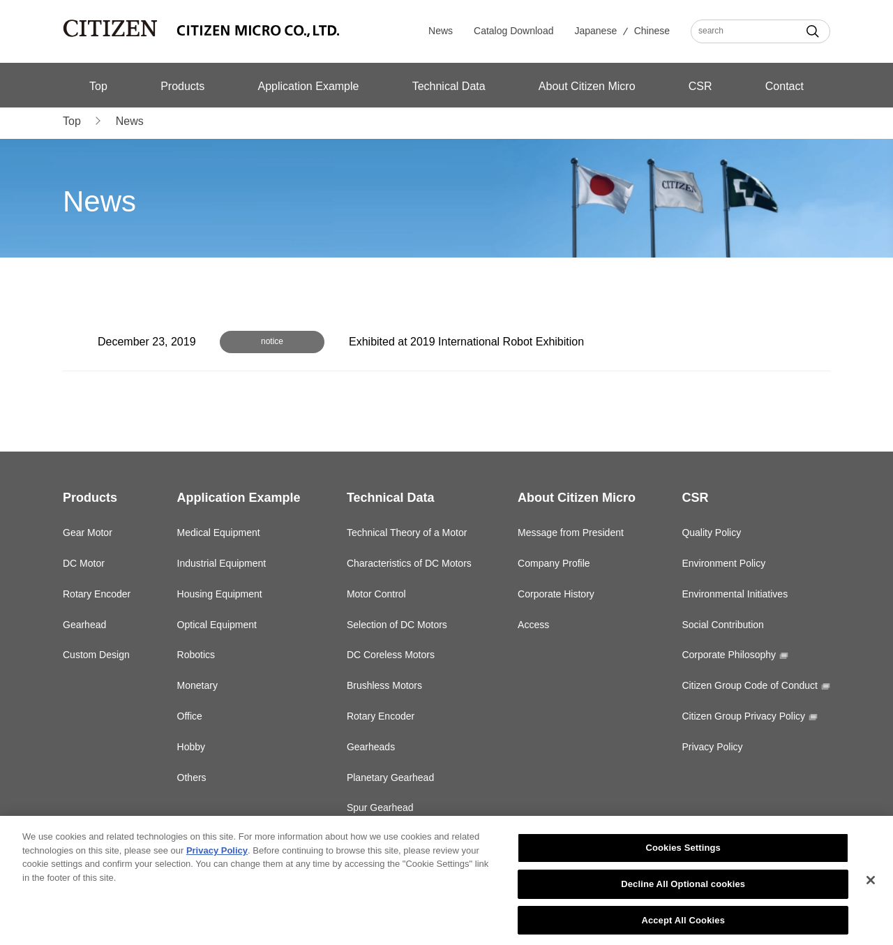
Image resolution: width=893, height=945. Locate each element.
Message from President (571, 532)
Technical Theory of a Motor (407, 532)
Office (189, 716)
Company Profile (554, 563)
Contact (784, 86)
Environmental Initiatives (735, 594)
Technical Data (449, 86)
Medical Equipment (218, 532)
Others (192, 777)
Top (98, 86)
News (440, 30)
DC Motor (84, 563)
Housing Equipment (219, 594)
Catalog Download (513, 30)
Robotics (196, 654)
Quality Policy (711, 532)
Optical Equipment (217, 624)
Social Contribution (723, 624)
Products (182, 86)
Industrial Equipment (222, 563)
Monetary (197, 685)
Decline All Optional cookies (683, 887)
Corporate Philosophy (729, 654)
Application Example (308, 86)
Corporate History (556, 594)
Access (533, 624)
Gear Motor (87, 532)
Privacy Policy (712, 746)
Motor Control (376, 594)
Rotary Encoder (96, 594)
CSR (700, 86)
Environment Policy (723, 563)
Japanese (595, 30)
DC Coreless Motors (391, 654)
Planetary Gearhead (390, 777)
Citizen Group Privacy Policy (743, 716)
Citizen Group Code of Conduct (750, 685)
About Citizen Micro (587, 86)
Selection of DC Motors (397, 624)
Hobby (191, 746)
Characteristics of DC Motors (409, 563)
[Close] (870, 884)
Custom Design (96, 654)
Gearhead (84, 624)
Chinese (652, 30)
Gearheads (371, 746)
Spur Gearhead (380, 807)
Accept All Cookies (683, 923)
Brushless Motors (384, 685)
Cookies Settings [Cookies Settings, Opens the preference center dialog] (683, 852)
